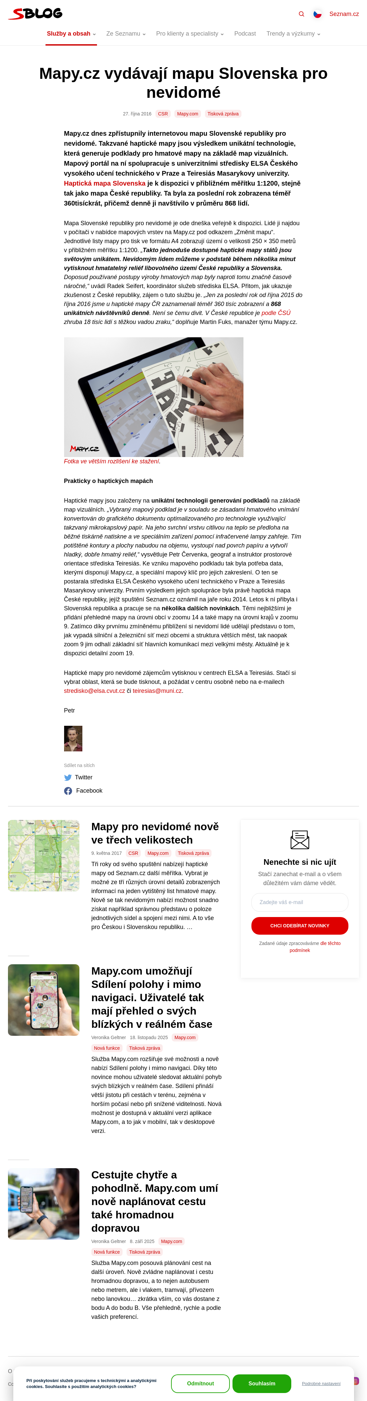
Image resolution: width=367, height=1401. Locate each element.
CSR (163, 113)
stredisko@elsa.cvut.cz (94, 691)
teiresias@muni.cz (157, 691)
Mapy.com (187, 113)
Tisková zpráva (223, 113)
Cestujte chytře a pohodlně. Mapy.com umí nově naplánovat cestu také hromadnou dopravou (154, 1201)
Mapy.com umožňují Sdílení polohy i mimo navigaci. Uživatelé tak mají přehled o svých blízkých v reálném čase (152, 997)
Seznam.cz (344, 14)
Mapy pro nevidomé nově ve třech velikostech (155, 833)
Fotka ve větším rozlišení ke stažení (111, 461)
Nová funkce (107, 1048)
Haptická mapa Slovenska (105, 183)
